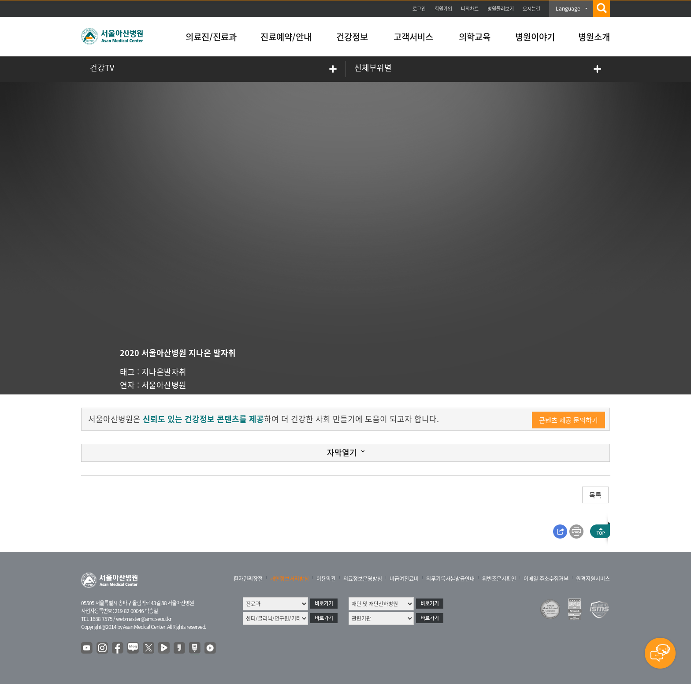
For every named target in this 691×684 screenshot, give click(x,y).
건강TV (102, 68)
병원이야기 (535, 36)
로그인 (419, 8)
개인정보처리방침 (289, 579)
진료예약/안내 (286, 36)
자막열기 (342, 452)
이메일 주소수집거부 (546, 579)
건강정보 (352, 36)
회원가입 (443, 8)
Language (568, 8)
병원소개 (594, 36)
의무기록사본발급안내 (450, 579)
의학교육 (474, 36)
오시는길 (531, 8)
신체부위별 (373, 68)
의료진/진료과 (211, 36)
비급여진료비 (404, 579)
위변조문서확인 (499, 579)
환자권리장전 (248, 579)
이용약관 (326, 579)
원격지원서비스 (593, 579)
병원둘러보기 (500, 8)
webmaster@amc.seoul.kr (143, 619)
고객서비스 (413, 36)
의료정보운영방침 (362, 579)
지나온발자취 (163, 372)
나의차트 (470, 8)
